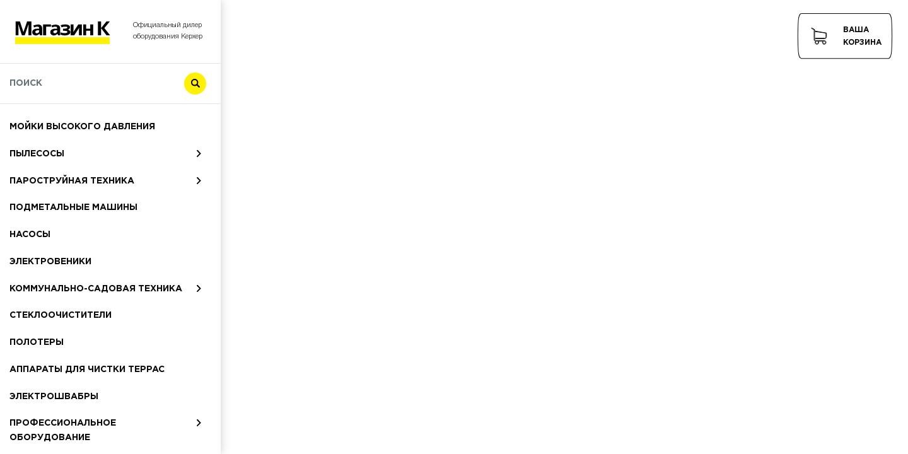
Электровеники (50, 261)
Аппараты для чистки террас (87, 369)
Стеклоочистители (60, 315)
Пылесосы (36, 154)
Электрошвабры (53, 396)
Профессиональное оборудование (62, 430)
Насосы (29, 234)
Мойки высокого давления (82, 127)
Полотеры (36, 342)
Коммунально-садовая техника (95, 289)
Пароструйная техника (71, 181)
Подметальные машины (73, 207)
